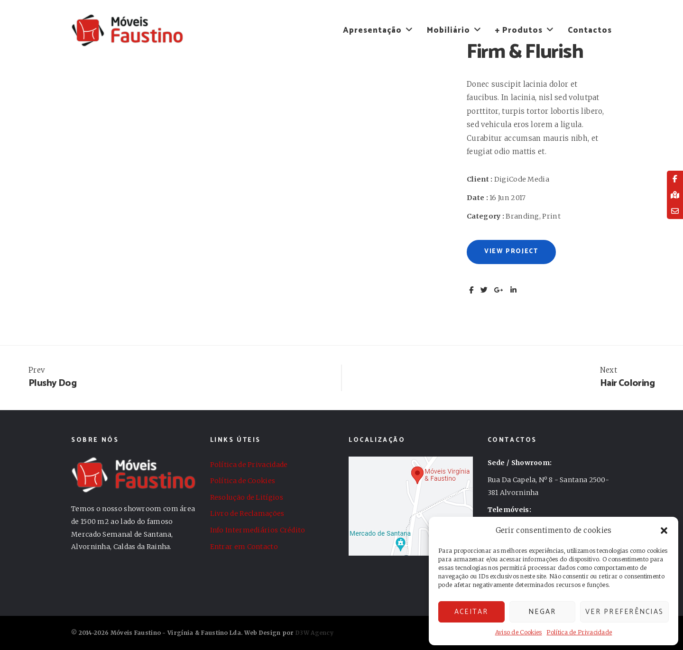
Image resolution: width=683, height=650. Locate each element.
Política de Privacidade (579, 632)
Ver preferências (624, 612)
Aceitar (471, 612)
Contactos (590, 30)
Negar (542, 612)
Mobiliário (448, 30)
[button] (664, 530)
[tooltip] (675, 179)
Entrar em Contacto (244, 546)
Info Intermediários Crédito (257, 530)
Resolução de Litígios (246, 497)
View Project (511, 251)
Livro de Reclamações (247, 513)
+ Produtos (519, 30)
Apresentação (372, 30)
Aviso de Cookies (518, 632)
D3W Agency (314, 632)
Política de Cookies (243, 480)
